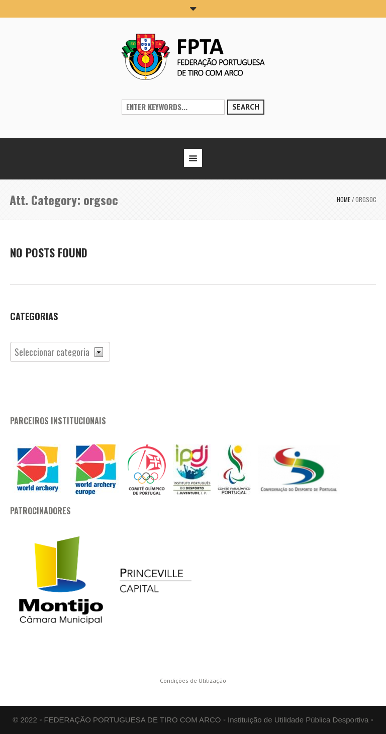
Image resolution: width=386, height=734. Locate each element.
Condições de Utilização (193, 680)
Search (245, 107)
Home (343, 199)
